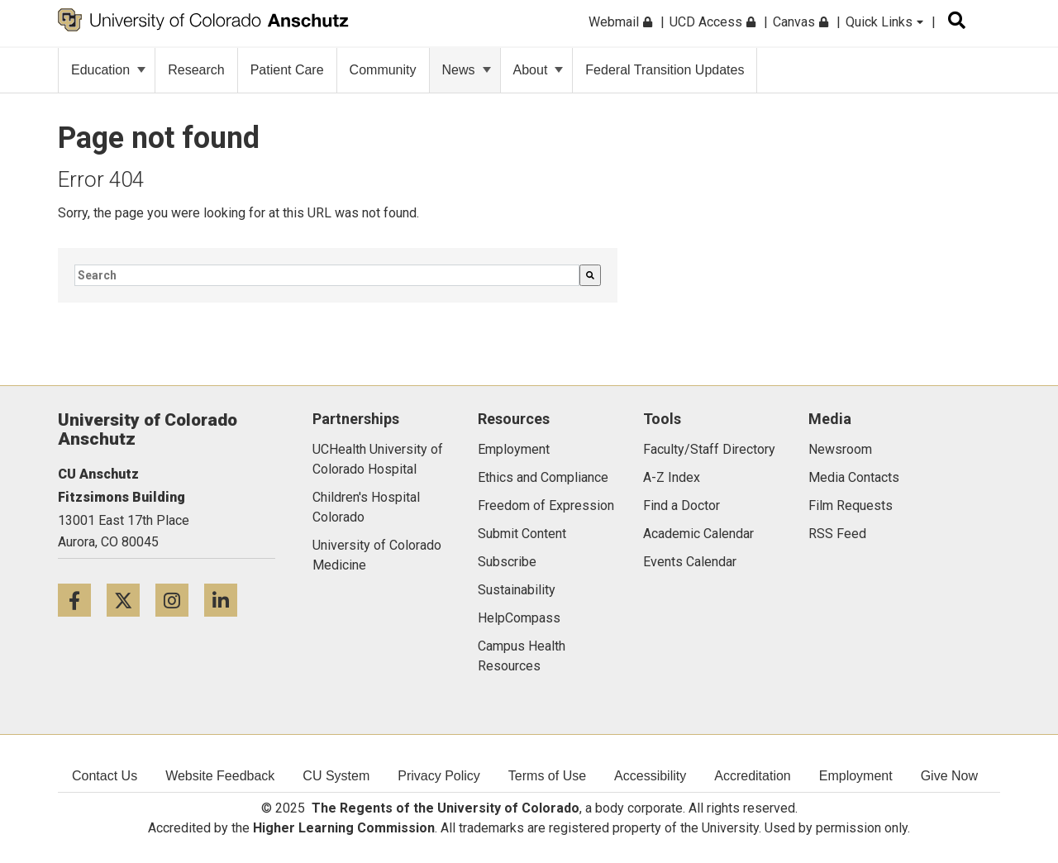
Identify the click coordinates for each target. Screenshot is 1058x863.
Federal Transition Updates (664, 70)
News (466, 70)
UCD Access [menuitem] (712, 22)
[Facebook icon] (82, 600)
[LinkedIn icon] (227, 600)
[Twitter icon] (131, 600)
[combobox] (326, 275)
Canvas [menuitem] (800, 22)
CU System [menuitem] (336, 776)
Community (383, 70)
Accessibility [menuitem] (650, 776)
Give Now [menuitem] (949, 776)
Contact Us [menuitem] (104, 776)
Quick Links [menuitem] (884, 22)
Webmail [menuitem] (620, 22)
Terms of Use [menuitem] (547, 776)
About (538, 70)
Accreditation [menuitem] (752, 776)
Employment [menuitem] (856, 776)
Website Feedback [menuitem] (219, 776)
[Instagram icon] (179, 600)
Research (196, 70)
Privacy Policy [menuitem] (439, 776)
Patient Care (287, 70)
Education (108, 70)
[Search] (590, 275)
